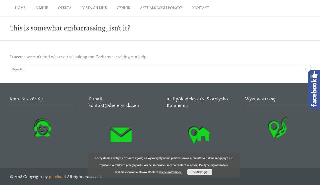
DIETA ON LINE (94, 7)
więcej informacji (170, 172)
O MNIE (42, 7)
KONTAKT (200, 7)
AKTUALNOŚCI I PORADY (161, 7)
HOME (20, 7)
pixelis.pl (57, 177)
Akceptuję (199, 172)
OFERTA (65, 7)
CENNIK (123, 7)
